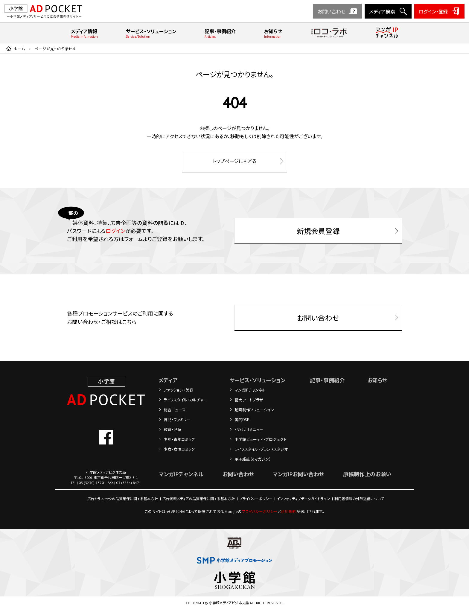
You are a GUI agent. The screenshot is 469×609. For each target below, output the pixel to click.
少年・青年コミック (179, 439)
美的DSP (242, 420)
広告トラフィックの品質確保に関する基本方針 (122, 499)
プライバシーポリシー (255, 499)
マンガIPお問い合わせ (298, 474)
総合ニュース (174, 410)
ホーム (19, 48)
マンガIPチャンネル (250, 390)
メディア (168, 380)
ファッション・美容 (178, 390)
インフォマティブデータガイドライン (303, 499)
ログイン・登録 (433, 12)
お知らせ (273, 33)
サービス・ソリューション (151, 33)
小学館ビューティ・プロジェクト (261, 439)
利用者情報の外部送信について (359, 499)
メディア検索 (382, 12)
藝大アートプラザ (249, 400)
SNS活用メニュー (249, 430)
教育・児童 (172, 430)
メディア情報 (84, 33)
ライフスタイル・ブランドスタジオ (261, 449)
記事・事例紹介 (220, 33)
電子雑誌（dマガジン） (253, 459)
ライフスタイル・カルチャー (185, 400)
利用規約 (288, 511)
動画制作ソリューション (254, 410)
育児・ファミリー (177, 420)
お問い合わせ (331, 12)
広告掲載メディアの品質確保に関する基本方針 (198, 499)
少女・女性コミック (179, 449)
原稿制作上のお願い (367, 474)
